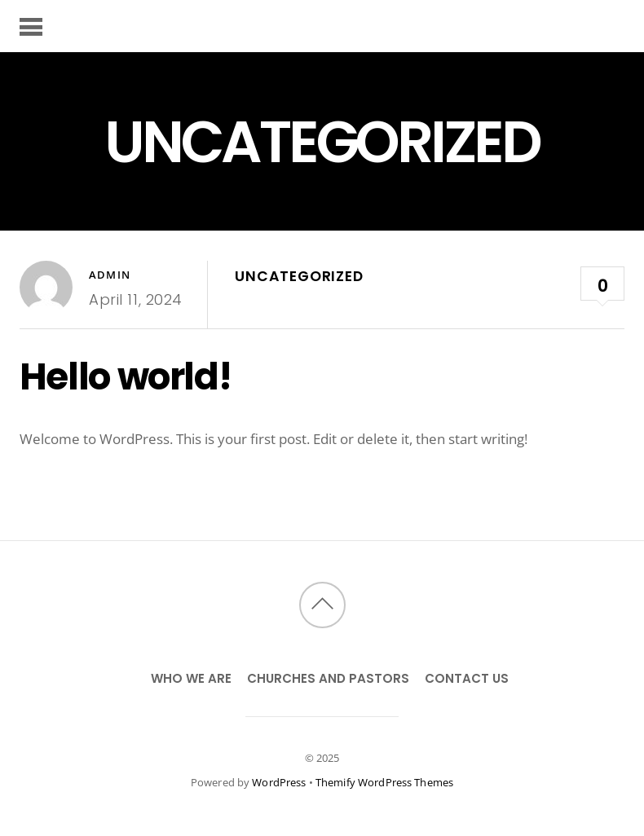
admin (109, 274)
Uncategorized (299, 276)
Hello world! (126, 376)
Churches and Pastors (328, 678)
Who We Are (191, 678)
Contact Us (467, 678)
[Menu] (31, 26)
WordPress (279, 782)
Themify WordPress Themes (384, 782)
